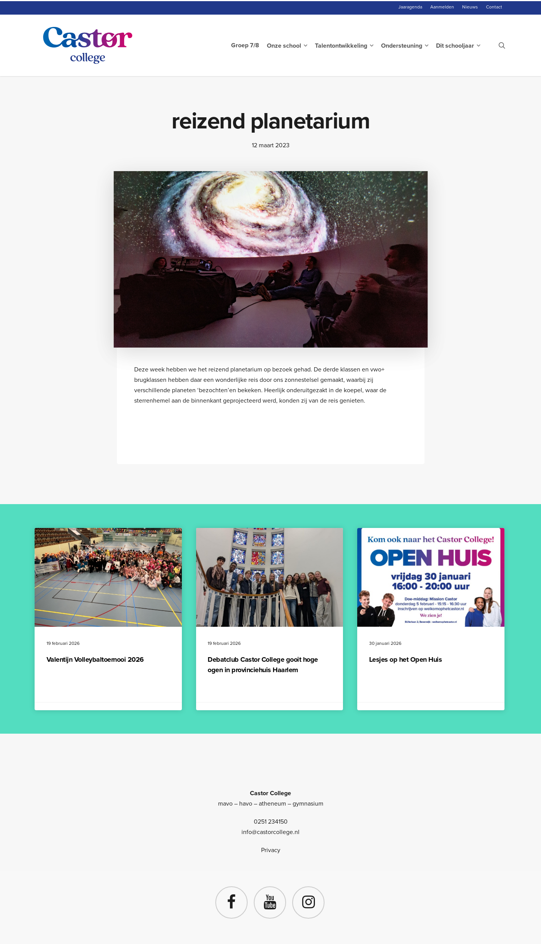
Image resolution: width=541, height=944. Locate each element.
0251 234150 (271, 821)
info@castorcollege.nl (270, 831)
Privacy (270, 850)
